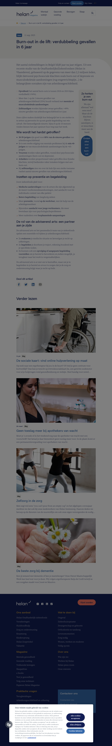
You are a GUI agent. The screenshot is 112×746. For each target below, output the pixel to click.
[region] (51, 723)
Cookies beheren (75, 731)
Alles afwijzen (75, 725)
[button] (9, 724)
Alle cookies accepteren (76, 717)
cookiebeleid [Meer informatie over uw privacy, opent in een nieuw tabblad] (31, 738)
